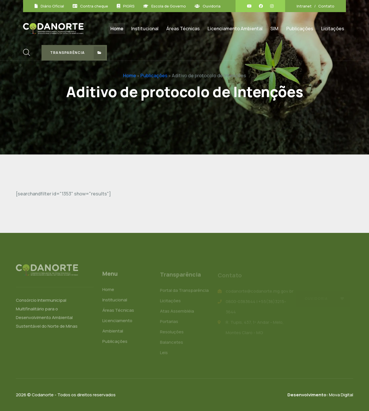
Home (116, 28)
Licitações (332, 28)
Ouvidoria (212, 6)
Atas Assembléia (177, 312)
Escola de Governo (168, 6)
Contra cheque (94, 6)
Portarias (169, 323)
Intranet (304, 6)
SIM (274, 28)
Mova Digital (320, 395)
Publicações (299, 28)
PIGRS (129, 6)
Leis (164, 354)
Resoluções (172, 333)
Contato (326, 6)
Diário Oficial (52, 6)
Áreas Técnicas (183, 28)
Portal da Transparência (184, 292)
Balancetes (171, 343)
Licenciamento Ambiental (235, 28)
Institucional (145, 28)
